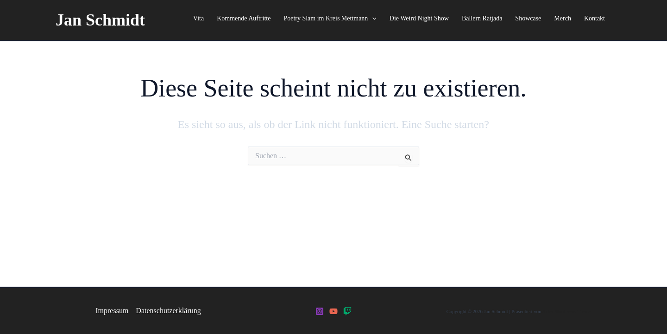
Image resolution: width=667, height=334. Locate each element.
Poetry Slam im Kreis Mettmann (329, 18)
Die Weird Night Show (419, 18)
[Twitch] (347, 311)
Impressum (111, 311)
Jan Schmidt (100, 20)
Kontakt (594, 18)
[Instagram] (319, 311)
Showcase (528, 18)
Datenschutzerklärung (168, 311)
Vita (198, 18)
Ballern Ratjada (482, 18)
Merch (562, 18)
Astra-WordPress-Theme (566, 311)
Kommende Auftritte (244, 18)
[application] (372, 18)
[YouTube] (333, 311)
